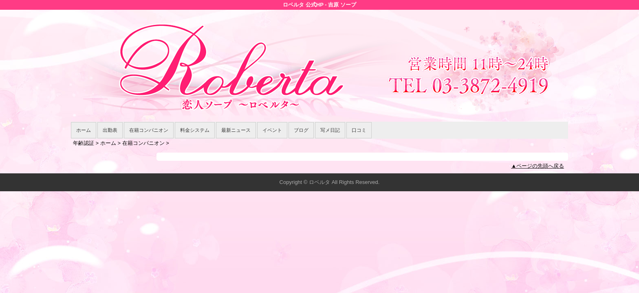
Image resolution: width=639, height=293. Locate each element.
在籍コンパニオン (148, 130)
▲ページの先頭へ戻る (537, 166)
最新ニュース (236, 130)
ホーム (83, 130)
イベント (272, 130)
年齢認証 (83, 143)
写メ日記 (330, 130)
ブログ (301, 130)
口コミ (359, 130)
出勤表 (110, 130)
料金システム (194, 130)
